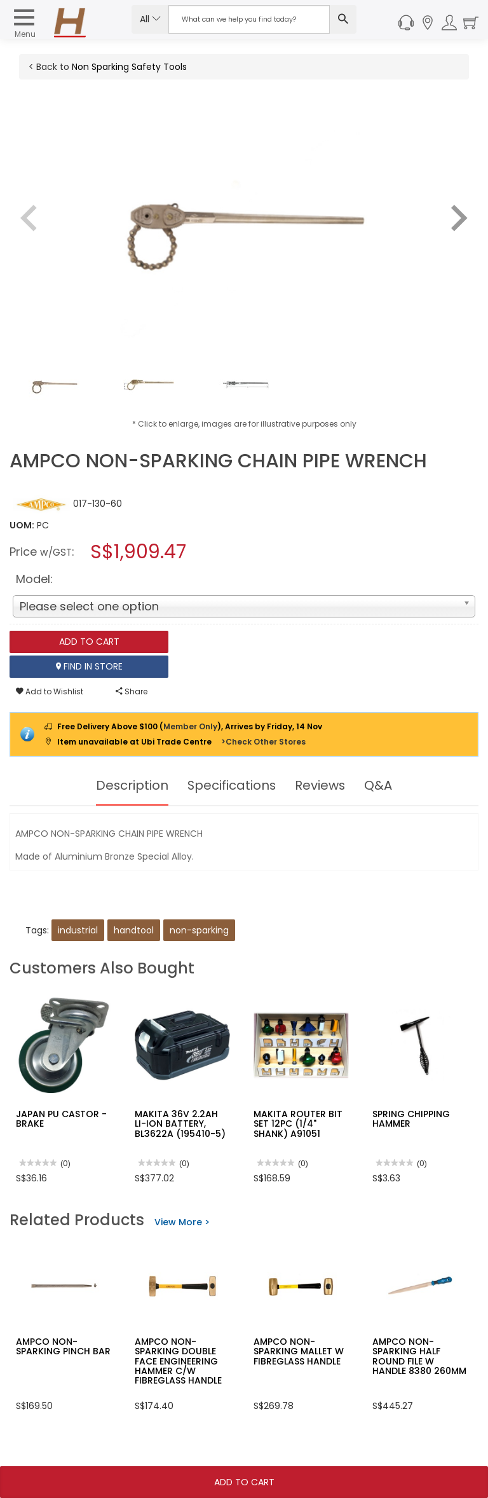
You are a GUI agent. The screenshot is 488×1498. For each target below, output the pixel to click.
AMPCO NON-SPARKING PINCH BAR (63, 1346)
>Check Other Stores (263, 741)
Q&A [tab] (379, 785)
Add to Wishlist (49, 691)
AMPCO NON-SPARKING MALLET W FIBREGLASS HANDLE (299, 1351)
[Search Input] (249, 19)
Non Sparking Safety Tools (129, 66)
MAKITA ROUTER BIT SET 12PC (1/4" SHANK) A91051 (298, 1124)
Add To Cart (244, 1482)
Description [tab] (131, 785)
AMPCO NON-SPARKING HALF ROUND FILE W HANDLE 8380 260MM (419, 1356)
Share (131, 691)
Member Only (190, 726)
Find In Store (89, 666)
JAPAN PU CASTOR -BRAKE (61, 1119)
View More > (182, 1222)
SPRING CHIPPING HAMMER (411, 1119)
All (150, 19)
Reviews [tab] (320, 785)
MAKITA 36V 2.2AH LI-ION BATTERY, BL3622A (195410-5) (180, 1124)
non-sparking (199, 930)
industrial (78, 930)
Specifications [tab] (231, 785)
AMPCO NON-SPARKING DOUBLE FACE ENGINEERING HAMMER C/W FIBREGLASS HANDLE (178, 1361)
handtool (134, 930)
